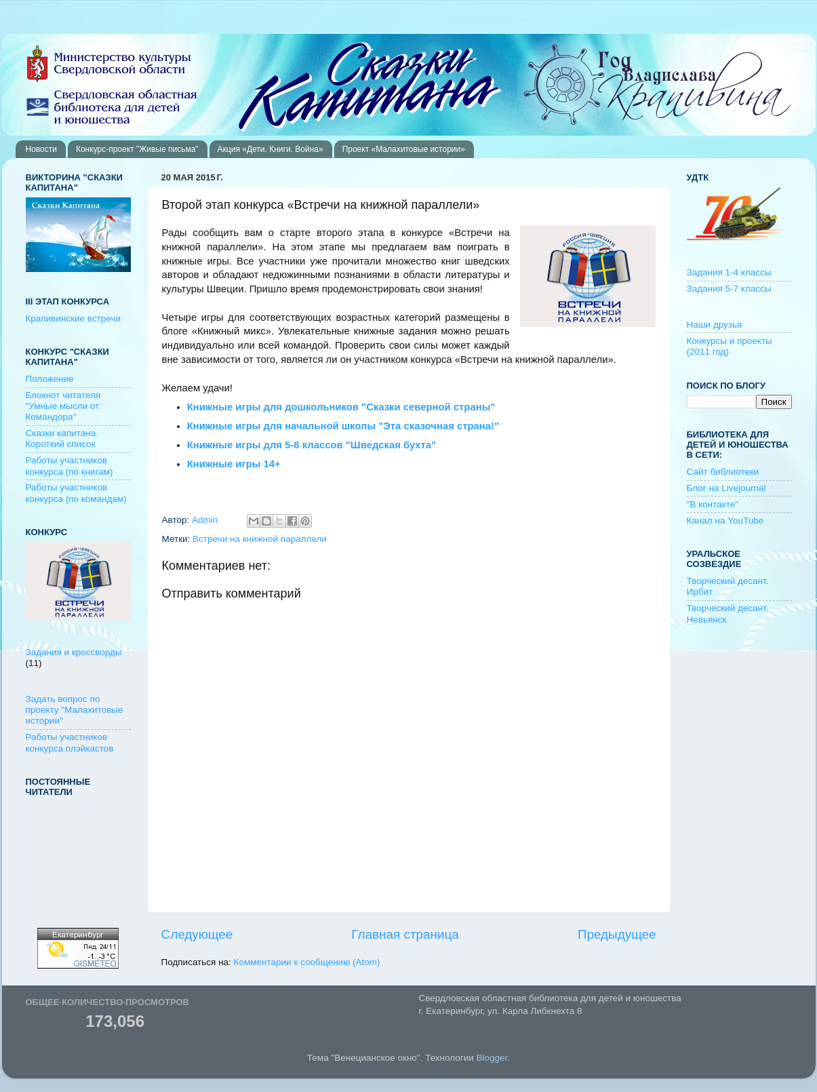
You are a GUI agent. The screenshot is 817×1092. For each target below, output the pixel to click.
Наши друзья (714, 324)
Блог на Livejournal (726, 488)
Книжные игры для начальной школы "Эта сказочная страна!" (343, 426)
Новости (41, 149)
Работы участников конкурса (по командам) (76, 492)
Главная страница (405, 934)
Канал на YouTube (725, 520)
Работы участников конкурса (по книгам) (69, 465)
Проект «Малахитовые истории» (403, 149)
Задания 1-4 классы (729, 272)
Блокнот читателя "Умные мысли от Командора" (63, 406)
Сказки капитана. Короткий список (62, 438)
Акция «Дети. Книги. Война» (270, 149)
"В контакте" (713, 504)
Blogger (492, 1058)
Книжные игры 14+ (234, 464)
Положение (50, 379)
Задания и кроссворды (74, 652)
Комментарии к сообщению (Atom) (307, 962)
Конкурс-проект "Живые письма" (137, 149)
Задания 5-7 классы (729, 289)
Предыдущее (617, 934)
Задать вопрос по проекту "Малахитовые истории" (74, 710)
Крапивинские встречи (73, 318)
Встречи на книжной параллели (260, 539)
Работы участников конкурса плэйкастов (70, 742)
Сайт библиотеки (723, 472)
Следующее (197, 934)
